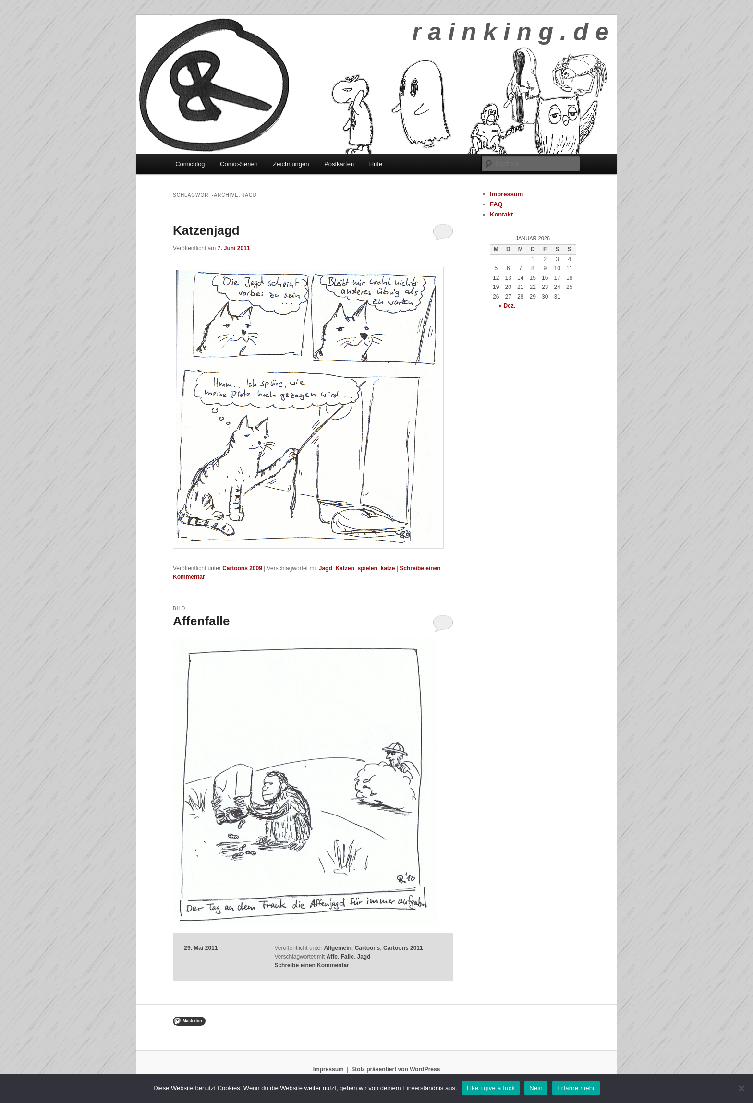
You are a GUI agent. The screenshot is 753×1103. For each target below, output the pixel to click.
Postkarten (339, 164)
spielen (367, 568)
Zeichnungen (291, 164)
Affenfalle (201, 621)
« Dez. (506, 305)
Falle (346, 956)
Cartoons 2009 (242, 568)
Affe (331, 956)
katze (387, 568)
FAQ (496, 204)
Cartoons (367, 948)
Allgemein (338, 948)
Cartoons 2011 (403, 948)
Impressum (506, 194)
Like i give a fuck (491, 1087)
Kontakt (501, 214)
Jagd (325, 568)
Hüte (375, 164)
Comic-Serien (239, 164)
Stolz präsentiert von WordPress (395, 1069)
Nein (536, 1087)
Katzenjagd (206, 230)
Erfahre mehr (576, 1087)
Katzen (344, 568)
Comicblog (190, 164)
